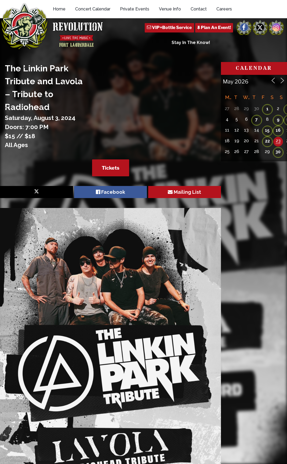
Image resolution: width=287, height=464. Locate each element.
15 (267, 130)
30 (278, 151)
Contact (199, 9)
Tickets (110, 168)
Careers (224, 9)
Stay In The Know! (191, 42)
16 (278, 130)
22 (267, 141)
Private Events (134, 9)
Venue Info (170, 9)
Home (59, 9)
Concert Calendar (92, 9)
